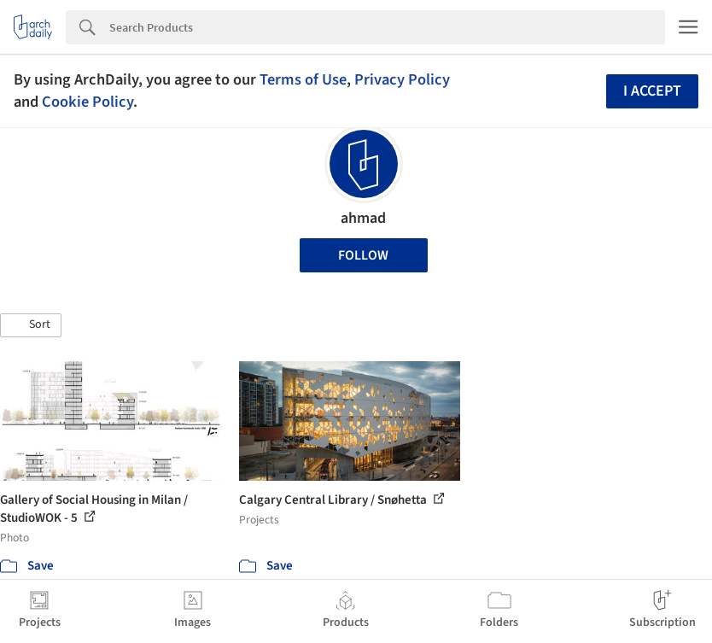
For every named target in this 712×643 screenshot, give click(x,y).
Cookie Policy (87, 102)
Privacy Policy (402, 79)
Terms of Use (303, 79)
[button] (30, 325)
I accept (652, 91)
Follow (363, 255)
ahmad (363, 218)
